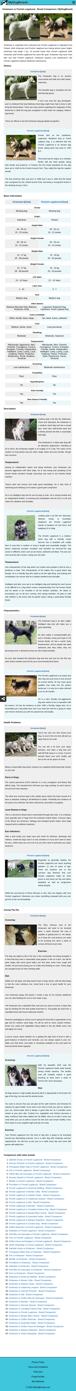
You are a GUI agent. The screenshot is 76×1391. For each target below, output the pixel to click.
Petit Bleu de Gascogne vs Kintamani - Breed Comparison (35, 1270)
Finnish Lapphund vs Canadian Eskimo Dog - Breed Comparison (38, 1209)
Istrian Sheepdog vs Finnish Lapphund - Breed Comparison (35, 1245)
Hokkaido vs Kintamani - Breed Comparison (28, 1266)
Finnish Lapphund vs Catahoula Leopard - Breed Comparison (36, 1199)
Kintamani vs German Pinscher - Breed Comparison (32, 1291)
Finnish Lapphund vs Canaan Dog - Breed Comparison (33, 1224)
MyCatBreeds (38, 1381)
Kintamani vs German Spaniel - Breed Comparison (31, 1305)
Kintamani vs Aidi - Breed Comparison (26, 1294)
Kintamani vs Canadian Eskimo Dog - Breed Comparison (34, 1309)
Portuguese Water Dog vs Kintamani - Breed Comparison (34, 1252)
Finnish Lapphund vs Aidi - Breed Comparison (29, 1202)
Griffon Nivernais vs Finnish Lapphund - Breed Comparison (35, 1227)
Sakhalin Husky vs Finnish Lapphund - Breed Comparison (35, 1160)
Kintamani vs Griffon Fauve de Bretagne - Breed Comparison (36, 1326)
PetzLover (38, 1372)
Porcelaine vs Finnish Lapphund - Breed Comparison (32, 1185)
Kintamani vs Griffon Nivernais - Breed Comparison (32, 1319)
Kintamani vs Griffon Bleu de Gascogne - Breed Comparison (36, 1298)
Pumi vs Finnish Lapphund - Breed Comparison (30, 1238)
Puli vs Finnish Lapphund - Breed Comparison (29, 1170)
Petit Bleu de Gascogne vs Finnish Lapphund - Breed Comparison (38, 1234)
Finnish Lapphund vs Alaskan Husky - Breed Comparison (34, 1195)
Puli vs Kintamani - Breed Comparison (26, 1255)
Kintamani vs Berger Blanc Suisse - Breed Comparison (33, 1316)
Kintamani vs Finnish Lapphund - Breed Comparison (32, 1312)
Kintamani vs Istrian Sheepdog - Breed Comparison (32, 1333)
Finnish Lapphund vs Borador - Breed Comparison (31, 1206)
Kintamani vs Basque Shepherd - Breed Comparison (32, 1330)
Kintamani (35, 71)
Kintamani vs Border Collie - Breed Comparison (30, 1280)
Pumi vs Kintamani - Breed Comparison (26, 1273)
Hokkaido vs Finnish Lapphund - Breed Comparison (32, 1231)
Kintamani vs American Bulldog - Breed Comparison (32, 1277)
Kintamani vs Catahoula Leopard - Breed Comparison (33, 1287)
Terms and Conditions (38, 1367)
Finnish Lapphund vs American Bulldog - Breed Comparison (36, 1188)
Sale (43, 71)
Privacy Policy (38, 1362)
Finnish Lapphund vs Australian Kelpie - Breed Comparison (35, 1216)
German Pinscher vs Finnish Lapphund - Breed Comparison (36, 1163)
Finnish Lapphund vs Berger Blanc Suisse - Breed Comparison (37, 1213)
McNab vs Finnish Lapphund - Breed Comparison (31, 1181)
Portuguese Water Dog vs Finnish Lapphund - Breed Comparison (38, 1167)
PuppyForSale (38, 1377)
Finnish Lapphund (35, 131)
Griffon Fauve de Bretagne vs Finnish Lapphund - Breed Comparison (40, 1241)
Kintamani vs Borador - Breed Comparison (28, 1302)
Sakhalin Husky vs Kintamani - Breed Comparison (31, 1248)
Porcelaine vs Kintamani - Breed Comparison (29, 1263)
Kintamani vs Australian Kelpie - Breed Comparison (32, 1323)
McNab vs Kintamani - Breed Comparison (27, 1259)
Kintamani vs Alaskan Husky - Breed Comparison (31, 1284)
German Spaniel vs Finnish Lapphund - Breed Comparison (35, 1177)
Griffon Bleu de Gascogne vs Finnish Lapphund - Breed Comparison (39, 1174)
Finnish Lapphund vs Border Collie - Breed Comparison (34, 1192)
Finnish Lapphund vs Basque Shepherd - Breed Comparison (36, 1220)
